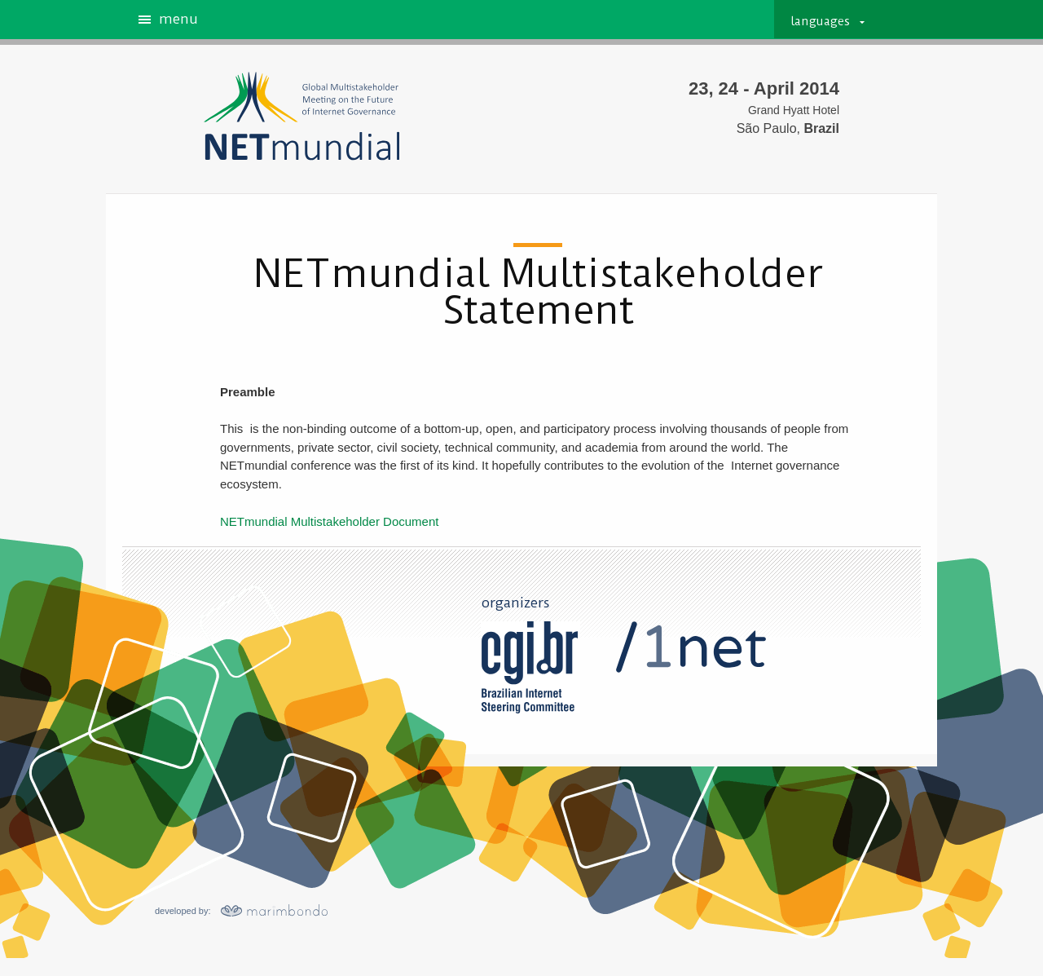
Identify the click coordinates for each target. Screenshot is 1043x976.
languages (820, 22)
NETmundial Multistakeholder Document (329, 521)
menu (178, 19)
